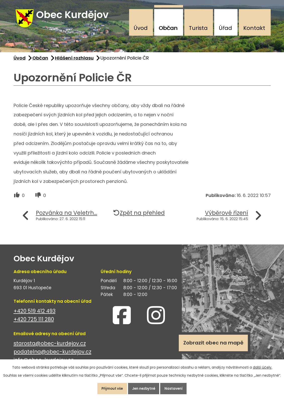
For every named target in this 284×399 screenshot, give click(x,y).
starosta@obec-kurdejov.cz (50, 347)
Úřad (225, 28)
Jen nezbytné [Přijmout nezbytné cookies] (144, 387)
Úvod (141, 28)
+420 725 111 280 (34, 323)
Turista (198, 28)
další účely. (262, 365)
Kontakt (254, 28)
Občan (168, 28)
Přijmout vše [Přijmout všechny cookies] (107, 387)
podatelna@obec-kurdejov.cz (52, 355)
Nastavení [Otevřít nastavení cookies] (178, 387)
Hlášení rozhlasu (74, 62)
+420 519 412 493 (34, 315)
